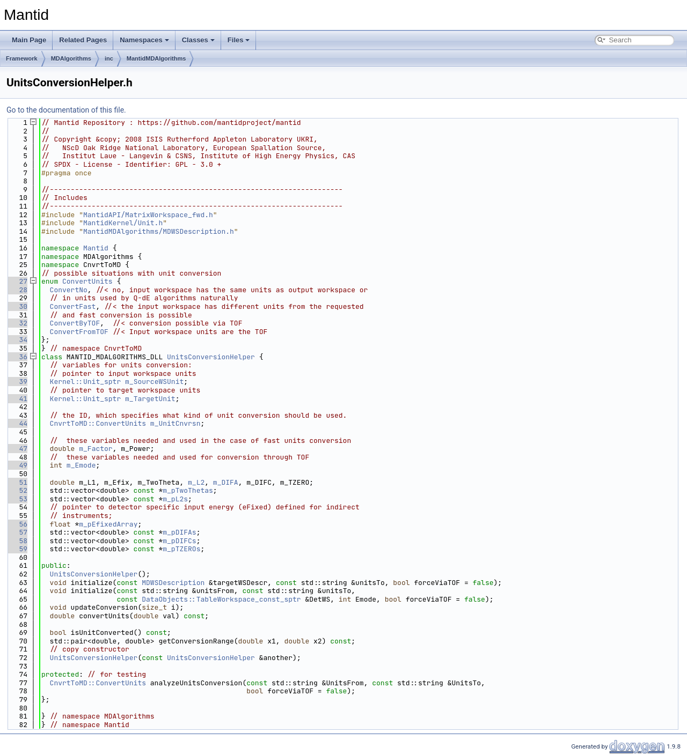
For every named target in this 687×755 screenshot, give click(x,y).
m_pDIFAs (179, 532)
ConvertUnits (87, 281)
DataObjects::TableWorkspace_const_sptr (221, 599)
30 (16, 306)
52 (16, 490)
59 (16, 548)
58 (16, 540)
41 (16, 398)
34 (16, 339)
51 (16, 482)
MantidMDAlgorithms (156, 58)
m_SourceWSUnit (154, 381)
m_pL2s (175, 499)
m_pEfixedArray (108, 524)
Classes (198, 40)
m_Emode (81, 465)
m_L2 (196, 482)
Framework (22, 58)
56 (16, 524)
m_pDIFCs (179, 540)
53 (16, 499)
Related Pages (83, 40)
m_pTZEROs (181, 548)
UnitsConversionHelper (211, 356)
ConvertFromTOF (79, 331)
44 (16, 423)
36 (16, 356)
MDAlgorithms (71, 58)
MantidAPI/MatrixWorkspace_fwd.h (148, 214)
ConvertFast (73, 306)
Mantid (95, 248)
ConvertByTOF (75, 323)
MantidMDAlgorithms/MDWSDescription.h (158, 231)
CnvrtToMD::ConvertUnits (98, 423)
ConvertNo (68, 289)
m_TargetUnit (150, 398)
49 (16, 465)
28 (16, 289)
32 (16, 323)
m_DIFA (225, 482)
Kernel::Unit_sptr (85, 381)
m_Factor (95, 448)
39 (16, 381)
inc (109, 58)
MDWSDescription (173, 582)
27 (16, 281)
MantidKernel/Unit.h (123, 222)
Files (239, 40)
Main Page (29, 40)
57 (16, 532)
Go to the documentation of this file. (66, 110)
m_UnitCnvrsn (175, 423)
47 (16, 448)
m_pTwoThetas (188, 490)
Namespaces (144, 40)
